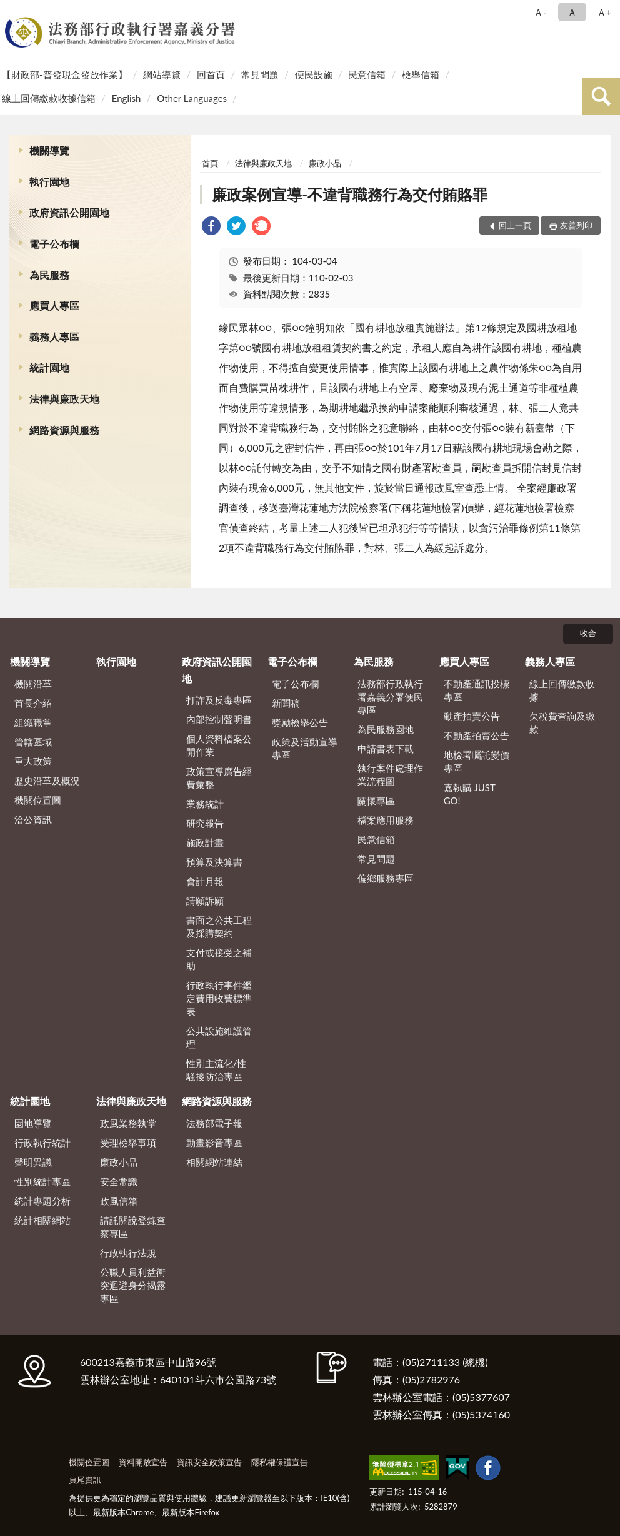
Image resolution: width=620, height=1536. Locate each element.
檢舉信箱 (420, 74)
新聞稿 (286, 703)
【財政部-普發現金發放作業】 (65, 74)
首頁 (210, 163)
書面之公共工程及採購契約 (219, 926)
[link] (211, 227)
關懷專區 (376, 800)
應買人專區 (54, 305)
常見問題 (260, 74)
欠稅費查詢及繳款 (562, 722)
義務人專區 (54, 337)
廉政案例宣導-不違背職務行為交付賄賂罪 (350, 194)
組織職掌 (33, 722)
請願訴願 (205, 900)
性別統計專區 (42, 1181)
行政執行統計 (42, 1142)
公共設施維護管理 (219, 1037)
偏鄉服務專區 (386, 878)
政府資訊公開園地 (69, 212)
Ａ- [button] (540, 12)
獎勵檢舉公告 (300, 722)
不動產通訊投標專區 (476, 690)
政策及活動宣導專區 (305, 748)
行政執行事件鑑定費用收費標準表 (219, 998)
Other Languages (192, 98)
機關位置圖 (37, 800)
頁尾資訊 (85, 1480)
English (126, 98)
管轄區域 (33, 741)
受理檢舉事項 (128, 1142)
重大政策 (33, 761)
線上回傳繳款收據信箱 (49, 98)
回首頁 (211, 74)
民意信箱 (367, 74)
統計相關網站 (42, 1220)
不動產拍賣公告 (476, 735)
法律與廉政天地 (64, 399)
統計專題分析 (42, 1200)
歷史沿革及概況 (47, 780)
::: (12, 11)
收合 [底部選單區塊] (588, 633)
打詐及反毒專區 (219, 699)
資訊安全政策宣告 (209, 1462)
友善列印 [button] (576, 225)
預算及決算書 (214, 861)
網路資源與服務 (64, 430)
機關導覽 (49, 150)
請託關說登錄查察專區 (133, 1227)
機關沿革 (33, 683)
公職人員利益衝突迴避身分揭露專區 (133, 1285)
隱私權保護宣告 (279, 1462)
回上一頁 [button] (515, 225)
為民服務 (49, 275)
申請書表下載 (386, 748)
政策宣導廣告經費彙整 (219, 777)
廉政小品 (325, 163)
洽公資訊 (33, 819)
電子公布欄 (54, 244)
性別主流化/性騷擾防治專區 (216, 1070)
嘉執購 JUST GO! (470, 794)
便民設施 (313, 74)
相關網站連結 (214, 1162)
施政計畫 (205, 842)
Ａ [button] (572, 12)
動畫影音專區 (214, 1142)
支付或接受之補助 (219, 959)
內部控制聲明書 (219, 719)
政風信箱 (119, 1200)
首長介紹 (33, 703)
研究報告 (205, 823)
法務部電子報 (214, 1123)
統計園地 (49, 367)
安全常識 (119, 1181)
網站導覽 (162, 74)
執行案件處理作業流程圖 (390, 774)
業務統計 (205, 803)
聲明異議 (33, 1162)
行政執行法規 (128, 1252)
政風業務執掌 (128, 1123)
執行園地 (49, 182)
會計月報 (205, 881)
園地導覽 (33, 1123)
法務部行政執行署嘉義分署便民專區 (390, 696)
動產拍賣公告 (472, 716)
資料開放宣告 (143, 1462)
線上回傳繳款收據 (562, 690)
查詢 (601, 96)
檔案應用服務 (386, 820)
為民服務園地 (386, 729)
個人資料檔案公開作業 (219, 745)
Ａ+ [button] (604, 12)
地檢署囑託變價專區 (476, 761)
